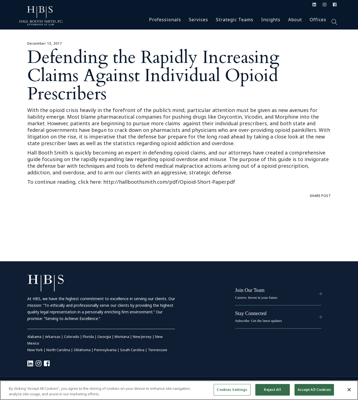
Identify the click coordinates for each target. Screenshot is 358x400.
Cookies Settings (232, 389)
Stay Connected (250, 313)
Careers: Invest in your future (256, 297)
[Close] (349, 389)
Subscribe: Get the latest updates (258, 321)
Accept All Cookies (314, 389)
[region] (179, 390)
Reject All (272, 389)
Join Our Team (249, 290)
